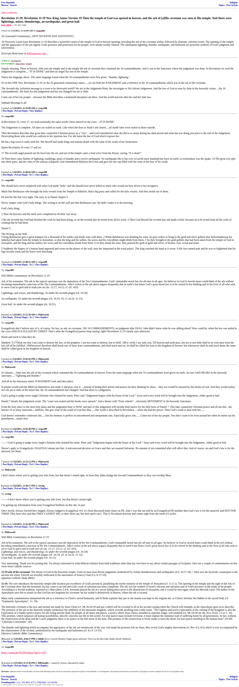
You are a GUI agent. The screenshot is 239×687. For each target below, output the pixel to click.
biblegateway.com (36, 53)
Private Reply (21, 111)
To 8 (31, 527)
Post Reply (8, 111)
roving (41, 486)
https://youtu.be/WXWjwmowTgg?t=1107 (23, 652)
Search (13, 5)
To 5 (31, 488)
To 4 (31, 361)
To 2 (31, 264)
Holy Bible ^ (7, 25)
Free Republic (8, 2)
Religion (234, 2)
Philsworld (43, 314)
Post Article (232, 5)
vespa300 (42, 108)
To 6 (31, 464)
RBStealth (43, 663)
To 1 (31, 175)
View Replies (35, 111)
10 (2, 639)
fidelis (41, 639)
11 (2, 663)
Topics (222, 5)
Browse (4, 5)
